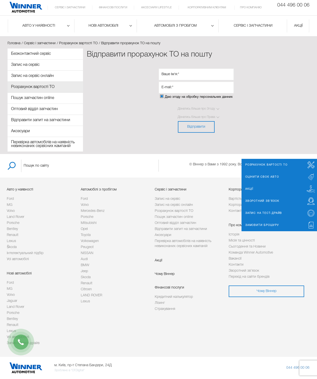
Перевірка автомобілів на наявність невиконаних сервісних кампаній (43, 144)
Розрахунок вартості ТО (78, 43)
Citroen (86, 289)
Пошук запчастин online (32, 98)
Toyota (86, 235)
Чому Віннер (165, 274)
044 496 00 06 (297, 367)
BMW (85, 265)
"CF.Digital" (78, 370)
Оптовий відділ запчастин (34, 109)
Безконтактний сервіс (31, 54)
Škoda (12, 247)
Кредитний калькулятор (174, 297)
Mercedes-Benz (92, 211)
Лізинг (160, 303)
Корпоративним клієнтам (207, 7)
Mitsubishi (89, 223)
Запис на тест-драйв (23, 343)
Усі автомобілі (18, 259)
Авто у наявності (38, 25)
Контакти (236, 264)
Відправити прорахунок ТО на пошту (130, 43)
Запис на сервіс (25, 65)
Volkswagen (90, 241)
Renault (12, 235)
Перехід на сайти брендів (249, 276)
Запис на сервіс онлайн (32, 76)
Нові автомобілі (103, 25)
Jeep (84, 271)
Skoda (86, 277)
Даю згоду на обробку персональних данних (199, 97)
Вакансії (235, 258)
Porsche (13, 223)
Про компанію (251, 7)
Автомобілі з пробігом (175, 25)
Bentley (12, 229)
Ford (10, 199)
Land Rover (15, 217)
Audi (84, 259)
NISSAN (87, 253)
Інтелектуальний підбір (25, 253)
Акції (298, 25)
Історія (234, 234)
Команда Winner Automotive (251, 252)
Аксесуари (20, 131)
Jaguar (12, 301)
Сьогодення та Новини (247, 246)
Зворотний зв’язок (244, 270)
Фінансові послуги (113, 7)
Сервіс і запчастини (70, 7)
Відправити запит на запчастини (40, 120)
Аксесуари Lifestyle (156, 7)
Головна (14, 43)
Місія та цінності (242, 240)
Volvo (11, 211)
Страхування (165, 309)
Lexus (11, 241)
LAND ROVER (91, 295)
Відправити (196, 126)
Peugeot (87, 247)
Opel (84, 229)
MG (9, 205)
